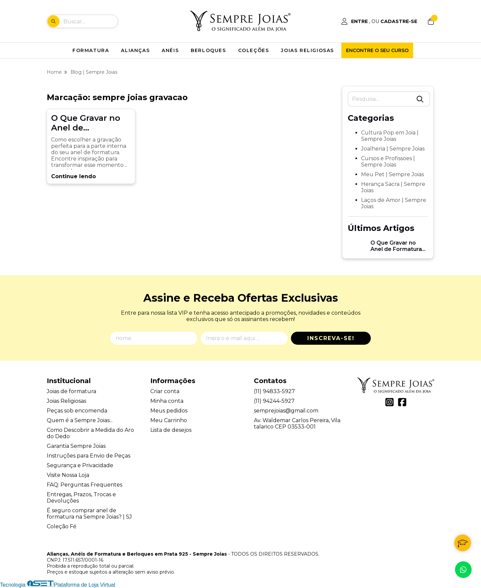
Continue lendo (73, 176)
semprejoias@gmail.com (286, 410)
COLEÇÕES (253, 50)
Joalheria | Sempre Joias (393, 148)
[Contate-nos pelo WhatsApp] (463, 569)
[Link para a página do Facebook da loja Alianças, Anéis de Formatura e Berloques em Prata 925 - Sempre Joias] (402, 402)
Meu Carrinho (168, 420)
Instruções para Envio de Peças (88, 456)
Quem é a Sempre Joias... (80, 420)
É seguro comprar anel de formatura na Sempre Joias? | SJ (89, 513)
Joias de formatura (71, 391)
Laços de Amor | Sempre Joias (393, 203)
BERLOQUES (208, 50)
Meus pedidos (168, 410)
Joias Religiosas (66, 401)
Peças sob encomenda (77, 410)
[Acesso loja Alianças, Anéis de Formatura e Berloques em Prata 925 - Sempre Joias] (379, 21)
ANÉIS (170, 50)
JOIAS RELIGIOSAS (307, 50)
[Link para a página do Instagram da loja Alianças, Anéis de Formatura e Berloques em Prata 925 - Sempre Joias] (389, 402)
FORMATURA (90, 50)
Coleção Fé (61, 526)
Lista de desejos (170, 430)
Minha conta (166, 401)
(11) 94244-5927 (274, 401)
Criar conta (164, 391)
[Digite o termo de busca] (90, 21)
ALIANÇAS (135, 50)
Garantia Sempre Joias (76, 446)
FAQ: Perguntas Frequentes (84, 485)
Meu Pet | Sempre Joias (392, 174)
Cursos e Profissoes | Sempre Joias (388, 161)
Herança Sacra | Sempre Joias (393, 187)
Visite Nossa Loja (68, 475)
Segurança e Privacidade (80, 465)
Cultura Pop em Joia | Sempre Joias (390, 135)
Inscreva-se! (330, 338)
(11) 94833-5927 (274, 391)
